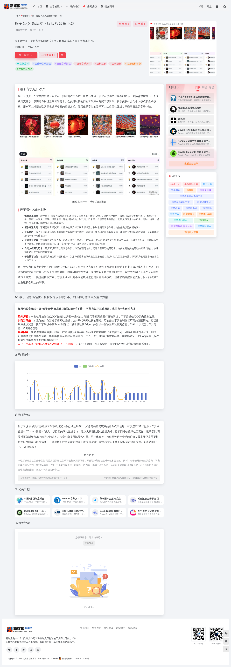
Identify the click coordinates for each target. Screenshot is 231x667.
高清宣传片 (189, 214)
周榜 (204, 87)
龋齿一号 (175, 184)
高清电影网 (191, 208)
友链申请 (108, 628)
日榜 (197, 87)
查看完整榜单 (191, 163)
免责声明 (96, 628)
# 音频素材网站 (24, 68)
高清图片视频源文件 (181, 226)
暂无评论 (24, 523)
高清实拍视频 (205, 214)
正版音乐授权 (59, 266)
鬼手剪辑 (175, 190)
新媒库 (25, 658)
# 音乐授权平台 (133, 63)
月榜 (211, 87)
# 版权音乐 (100, 63)
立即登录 (89, 543)
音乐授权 (122, 101)
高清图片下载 (191, 232)
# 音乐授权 (115, 63)
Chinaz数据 (34, 431)
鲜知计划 (207, 184)
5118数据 (143, 426)
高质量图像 (205, 190)
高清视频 (175, 208)
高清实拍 (204, 220)
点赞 (124, 23)
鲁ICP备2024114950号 (48, 658)
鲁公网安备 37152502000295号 (74, 658)
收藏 (140, 23)
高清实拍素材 (181, 220)
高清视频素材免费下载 (191, 196)
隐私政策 (132, 628)
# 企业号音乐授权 (42, 63)
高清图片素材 (204, 226)
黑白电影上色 (191, 184)
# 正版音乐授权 (63, 63)
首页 (19, 16)
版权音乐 (64, 216)
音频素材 (26, 16)
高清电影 (207, 208)
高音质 (190, 190)
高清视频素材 (204, 202)
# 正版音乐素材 (83, 63)
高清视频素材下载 (181, 202)
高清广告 (174, 214)
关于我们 (84, 628)
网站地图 (120, 628)
